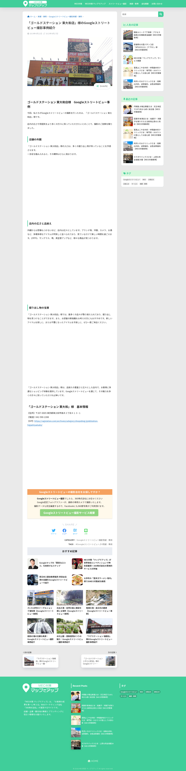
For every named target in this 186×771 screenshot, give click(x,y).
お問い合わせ (156, 3)
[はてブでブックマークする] (75, 531)
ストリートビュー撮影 (117, 3)
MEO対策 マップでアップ (95, 3)
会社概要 (145, 3)
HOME (93, 760)
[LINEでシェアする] (86, 531)
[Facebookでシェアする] (64, 531)
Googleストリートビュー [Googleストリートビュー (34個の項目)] (131, 180)
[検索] (161, 14)
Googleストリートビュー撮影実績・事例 (94, 540)
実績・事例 (133, 3)
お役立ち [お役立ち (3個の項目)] (151, 180)
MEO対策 (78, 3)
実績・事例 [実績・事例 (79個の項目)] (143, 184)
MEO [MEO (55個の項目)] (144, 180)
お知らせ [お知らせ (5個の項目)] (126, 184)
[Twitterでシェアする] (54, 531)
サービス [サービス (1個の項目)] (134, 184)
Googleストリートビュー (88, 544)
